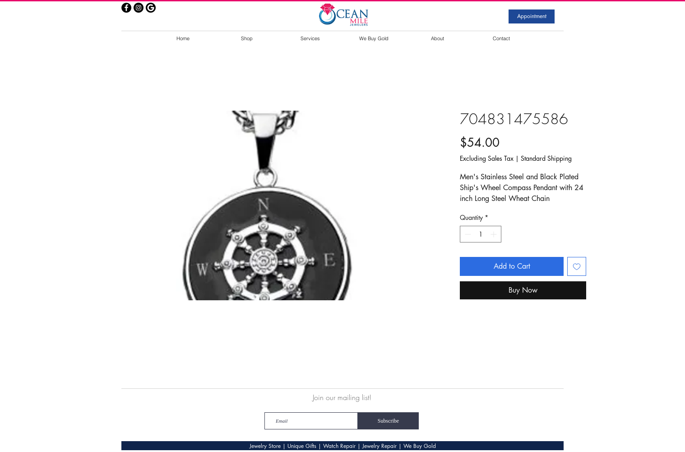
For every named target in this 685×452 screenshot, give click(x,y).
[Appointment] (532, 16)
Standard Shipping (546, 158)
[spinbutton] (480, 234)
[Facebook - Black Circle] (126, 8)
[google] (151, 8)
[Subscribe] (388, 420)
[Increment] (494, 234)
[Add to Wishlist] (576, 266)
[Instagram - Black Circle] (138, 8)
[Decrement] (466, 234)
